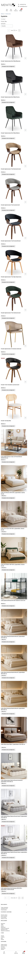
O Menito (2, 937)
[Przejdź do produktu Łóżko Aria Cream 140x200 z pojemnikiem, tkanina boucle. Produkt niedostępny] (14, 514)
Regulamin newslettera (5, 930)
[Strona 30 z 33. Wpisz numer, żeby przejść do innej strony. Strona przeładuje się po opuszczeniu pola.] (14, 30)
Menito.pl (2, 13)
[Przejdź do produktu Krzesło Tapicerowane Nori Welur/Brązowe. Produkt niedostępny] (14, 47)
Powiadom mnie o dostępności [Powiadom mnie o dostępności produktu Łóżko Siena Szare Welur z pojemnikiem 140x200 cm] (8, 749)
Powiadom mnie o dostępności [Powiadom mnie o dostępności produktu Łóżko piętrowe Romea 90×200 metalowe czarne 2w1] (8, 605)
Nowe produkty (4, 945)
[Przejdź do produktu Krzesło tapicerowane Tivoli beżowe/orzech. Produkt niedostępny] (14, 154)
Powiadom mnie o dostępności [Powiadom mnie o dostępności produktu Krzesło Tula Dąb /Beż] (8, 426)
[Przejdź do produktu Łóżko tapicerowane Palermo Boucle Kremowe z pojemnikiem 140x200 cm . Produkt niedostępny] (14, 766)
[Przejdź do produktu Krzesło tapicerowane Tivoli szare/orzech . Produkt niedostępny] (14, 190)
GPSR (2, 924)
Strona (12, 30)
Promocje (3, 946)
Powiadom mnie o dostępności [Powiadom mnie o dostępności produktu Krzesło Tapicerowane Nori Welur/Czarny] (8, 102)
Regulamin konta (4, 929)
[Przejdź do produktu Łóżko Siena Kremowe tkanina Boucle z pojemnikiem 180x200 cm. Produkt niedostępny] (14, 694)
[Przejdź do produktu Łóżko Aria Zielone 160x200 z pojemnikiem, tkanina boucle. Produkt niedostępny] (14, 550)
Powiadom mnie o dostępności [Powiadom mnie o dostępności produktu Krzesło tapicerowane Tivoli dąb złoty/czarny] (8, 282)
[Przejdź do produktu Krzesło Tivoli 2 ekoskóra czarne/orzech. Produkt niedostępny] (14, 370)
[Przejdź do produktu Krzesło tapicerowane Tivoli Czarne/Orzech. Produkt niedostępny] (14, 226)
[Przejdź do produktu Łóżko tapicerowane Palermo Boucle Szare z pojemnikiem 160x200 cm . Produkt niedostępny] (14, 838)
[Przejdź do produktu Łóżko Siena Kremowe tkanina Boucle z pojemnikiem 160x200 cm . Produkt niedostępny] (14, 658)
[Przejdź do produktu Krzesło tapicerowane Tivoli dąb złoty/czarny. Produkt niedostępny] (14, 262)
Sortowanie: (3, 23)
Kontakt (2, 935)
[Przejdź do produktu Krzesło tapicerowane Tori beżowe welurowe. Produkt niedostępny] (14, 334)
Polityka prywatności (5, 928)
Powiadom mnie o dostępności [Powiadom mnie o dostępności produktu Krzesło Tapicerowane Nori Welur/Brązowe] (8, 66)
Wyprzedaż (3, 948)
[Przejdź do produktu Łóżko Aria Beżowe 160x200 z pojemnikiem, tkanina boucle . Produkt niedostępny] (14, 478)
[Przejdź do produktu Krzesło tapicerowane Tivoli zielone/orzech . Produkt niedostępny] (14, 298)
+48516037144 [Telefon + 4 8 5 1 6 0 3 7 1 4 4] (23, 4)
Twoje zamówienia (4, 907)
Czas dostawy (3, 917)
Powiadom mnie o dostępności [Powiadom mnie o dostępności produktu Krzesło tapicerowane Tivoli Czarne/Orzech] (8, 246)
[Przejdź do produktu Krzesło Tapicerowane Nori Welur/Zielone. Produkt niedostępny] (14, 118)
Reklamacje (3, 927)
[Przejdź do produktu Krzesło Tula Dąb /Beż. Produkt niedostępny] (14, 406)
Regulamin (3, 923)
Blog (2, 938)
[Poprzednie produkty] (9, 898)
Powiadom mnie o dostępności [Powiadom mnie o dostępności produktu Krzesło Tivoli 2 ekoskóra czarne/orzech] (8, 390)
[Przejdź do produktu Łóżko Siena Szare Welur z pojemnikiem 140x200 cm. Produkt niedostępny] (14, 730)
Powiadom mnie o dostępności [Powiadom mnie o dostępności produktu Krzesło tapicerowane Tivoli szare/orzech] (8, 210)
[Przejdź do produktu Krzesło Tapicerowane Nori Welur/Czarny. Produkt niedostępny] (14, 83)
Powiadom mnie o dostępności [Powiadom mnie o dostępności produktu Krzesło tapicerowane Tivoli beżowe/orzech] (8, 174)
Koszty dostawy (4, 916)
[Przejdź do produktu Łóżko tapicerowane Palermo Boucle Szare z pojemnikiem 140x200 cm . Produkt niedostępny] (14, 802)
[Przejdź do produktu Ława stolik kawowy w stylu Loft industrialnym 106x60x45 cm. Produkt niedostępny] (14, 442)
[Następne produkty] (19, 898)
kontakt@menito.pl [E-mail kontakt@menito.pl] (23, 6)
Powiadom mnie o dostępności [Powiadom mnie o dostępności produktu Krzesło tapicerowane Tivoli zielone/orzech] (8, 318)
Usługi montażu (4, 944)
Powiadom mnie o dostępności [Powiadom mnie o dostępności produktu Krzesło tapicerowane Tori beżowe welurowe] (8, 354)
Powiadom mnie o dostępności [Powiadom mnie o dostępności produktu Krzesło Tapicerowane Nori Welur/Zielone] (8, 138)
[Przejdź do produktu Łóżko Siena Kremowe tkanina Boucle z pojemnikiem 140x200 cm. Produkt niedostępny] (14, 622)
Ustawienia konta (4, 908)
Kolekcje (2, 949)
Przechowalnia (4, 909)
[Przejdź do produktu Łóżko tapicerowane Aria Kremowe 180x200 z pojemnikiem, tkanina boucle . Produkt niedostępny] (14, 874)
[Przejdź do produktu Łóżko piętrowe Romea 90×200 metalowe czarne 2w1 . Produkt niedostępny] (14, 586)
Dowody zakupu (4, 914)
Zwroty (2, 925)
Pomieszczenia (8, 13)
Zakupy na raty (4, 918)
